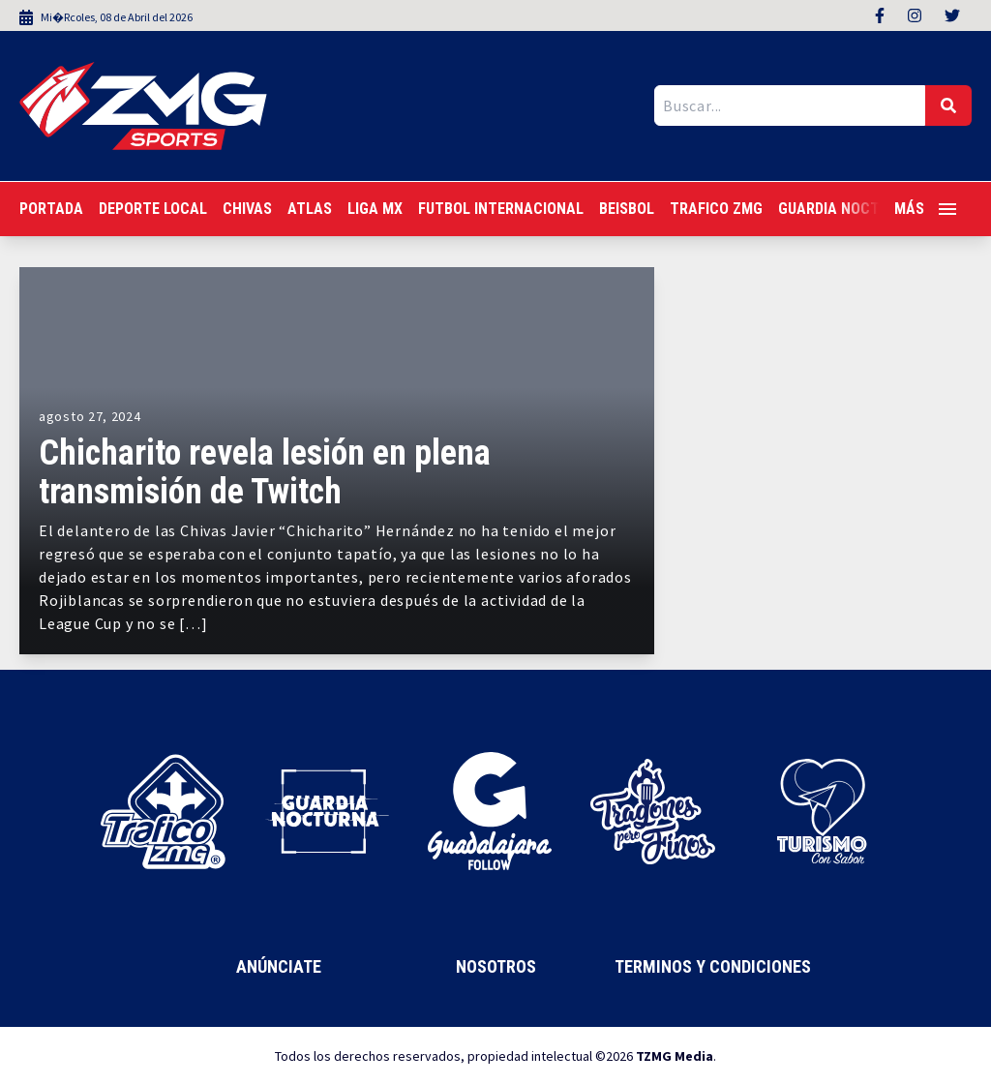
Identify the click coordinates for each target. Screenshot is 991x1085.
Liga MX (375, 208)
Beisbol (626, 208)
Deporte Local (153, 208)
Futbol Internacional (501, 208)
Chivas (247, 208)
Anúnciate (278, 966)
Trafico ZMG (716, 208)
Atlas (309, 208)
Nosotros (496, 966)
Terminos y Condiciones (713, 966)
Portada (51, 208)
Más (925, 208)
